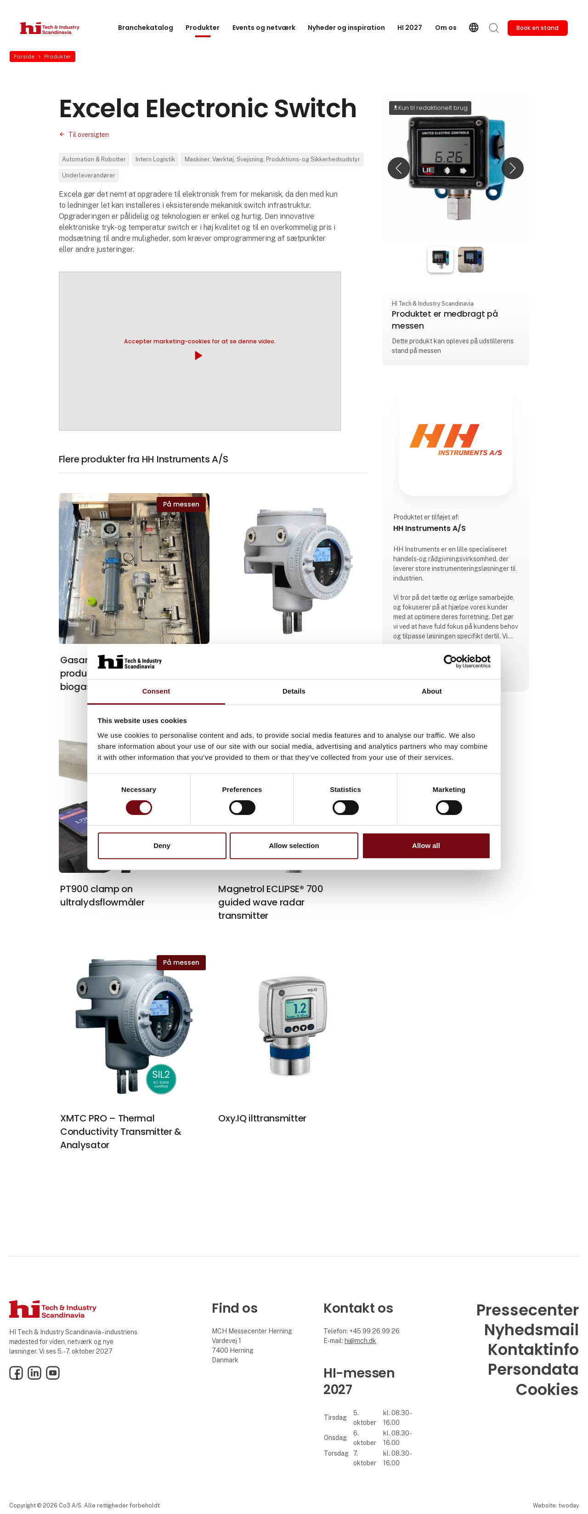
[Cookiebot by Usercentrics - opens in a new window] (450, 662)
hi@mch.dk (360, 1340)
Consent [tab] (156, 691)
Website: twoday (556, 1505)
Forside (24, 56)
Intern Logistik (155, 159)
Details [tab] (294, 691)
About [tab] (432, 691)
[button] (398, 168)
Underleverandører (88, 175)
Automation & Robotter (94, 159)
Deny (161, 845)
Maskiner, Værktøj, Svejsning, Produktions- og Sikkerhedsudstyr (272, 159)
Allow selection (294, 845)
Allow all (426, 845)
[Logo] (57, 28)
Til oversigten (88, 134)
